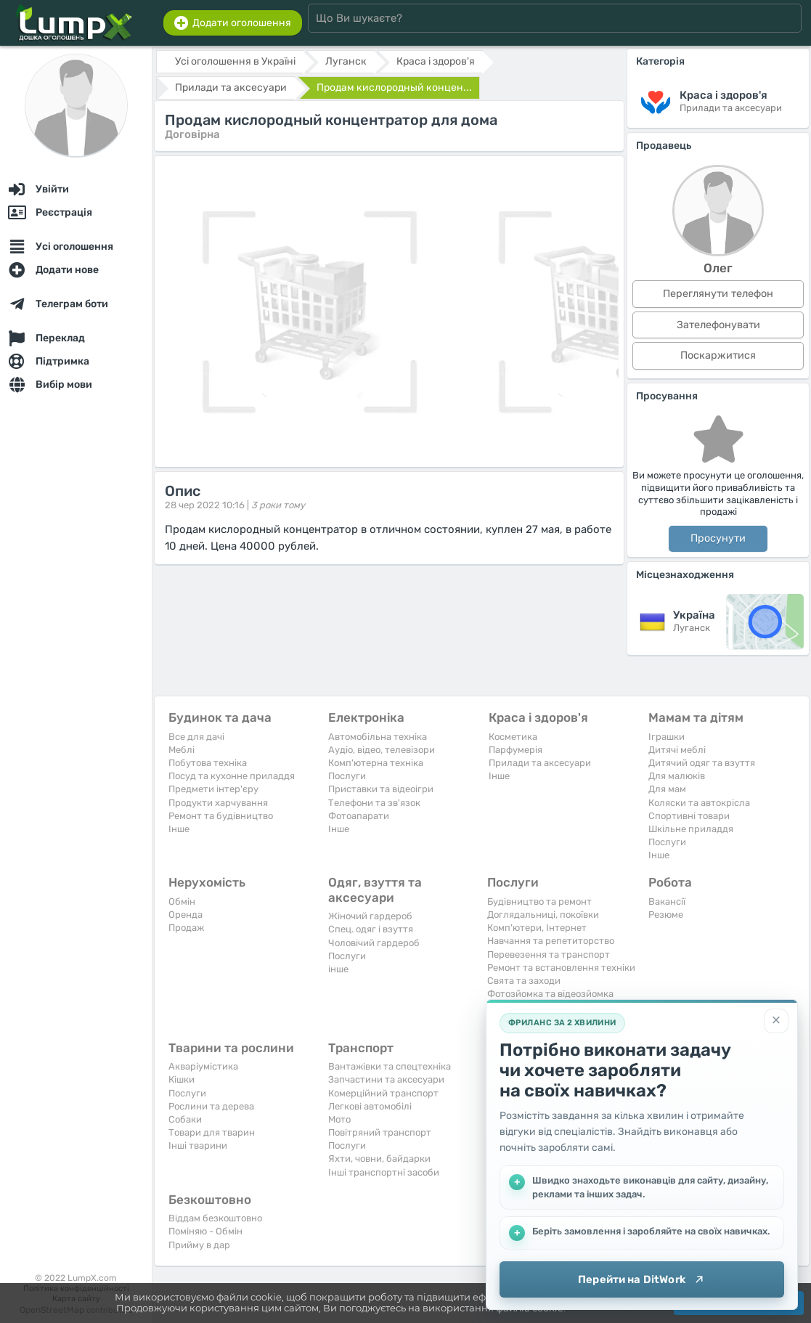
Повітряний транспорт (379, 1132)
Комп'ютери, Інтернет (537, 927)
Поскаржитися (718, 355)
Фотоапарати (358, 815)
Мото (339, 1119)
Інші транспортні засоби (383, 1172)
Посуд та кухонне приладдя (231, 775)
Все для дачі (196, 736)
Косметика (513, 736)
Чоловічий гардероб (374, 942)
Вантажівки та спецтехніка (389, 1066)
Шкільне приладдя (690, 828)
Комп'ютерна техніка (375, 762)
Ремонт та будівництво (220, 815)
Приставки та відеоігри (380, 788)
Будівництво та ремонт (539, 901)
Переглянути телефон (718, 294)
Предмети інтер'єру (213, 788)
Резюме (665, 914)
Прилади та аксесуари (540, 762)
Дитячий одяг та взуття (701, 762)
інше (338, 969)
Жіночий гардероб (370, 916)
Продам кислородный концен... (394, 87)
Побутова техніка (207, 762)
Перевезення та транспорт (548, 954)
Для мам (667, 788)
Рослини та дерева (211, 1106)
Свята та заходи (524, 980)
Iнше (178, 828)
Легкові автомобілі (370, 1106)
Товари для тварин (211, 1132)
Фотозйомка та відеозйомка (550, 993)
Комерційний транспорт (383, 1093)
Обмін (181, 901)
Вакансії (666, 901)
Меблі (181, 749)
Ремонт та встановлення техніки (561, 967)
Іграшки (666, 736)
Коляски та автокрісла (699, 802)
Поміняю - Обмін (205, 1231)
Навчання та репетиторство (550, 940)
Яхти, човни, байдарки (379, 1158)
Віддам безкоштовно (215, 1218)
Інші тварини (197, 1145)
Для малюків (676, 775)
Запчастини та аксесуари (386, 1079)
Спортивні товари (689, 815)
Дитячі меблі (677, 749)
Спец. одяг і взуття (370, 929)
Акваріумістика (203, 1066)
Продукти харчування (218, 802)
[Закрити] (776, 1021)
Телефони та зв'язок (374, 802)
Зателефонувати (718, 325)
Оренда (185, 914)
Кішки (181, 1079)
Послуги (347, 775)
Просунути (718, 538)
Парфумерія (515, 749)
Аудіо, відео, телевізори (381, 749)
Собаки (185, 1119)
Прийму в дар (199, 1244)
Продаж (186, 927)
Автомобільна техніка (377, 736)
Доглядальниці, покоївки (543, 914)
